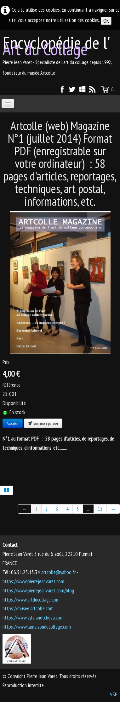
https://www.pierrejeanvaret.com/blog (38, 590)
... (88, 508)
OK (106, 20)
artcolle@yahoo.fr (58, 572)
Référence (11, 385)
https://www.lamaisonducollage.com (37, 626)
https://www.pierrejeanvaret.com (33, 581)
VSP (113, 694)
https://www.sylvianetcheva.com (33, 617)
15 (100, 508)
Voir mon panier (43, 423)
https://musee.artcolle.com (28, 608)
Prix (6, 362)
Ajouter (13, 423)
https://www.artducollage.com (31, 599)
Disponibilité (14, 403)
